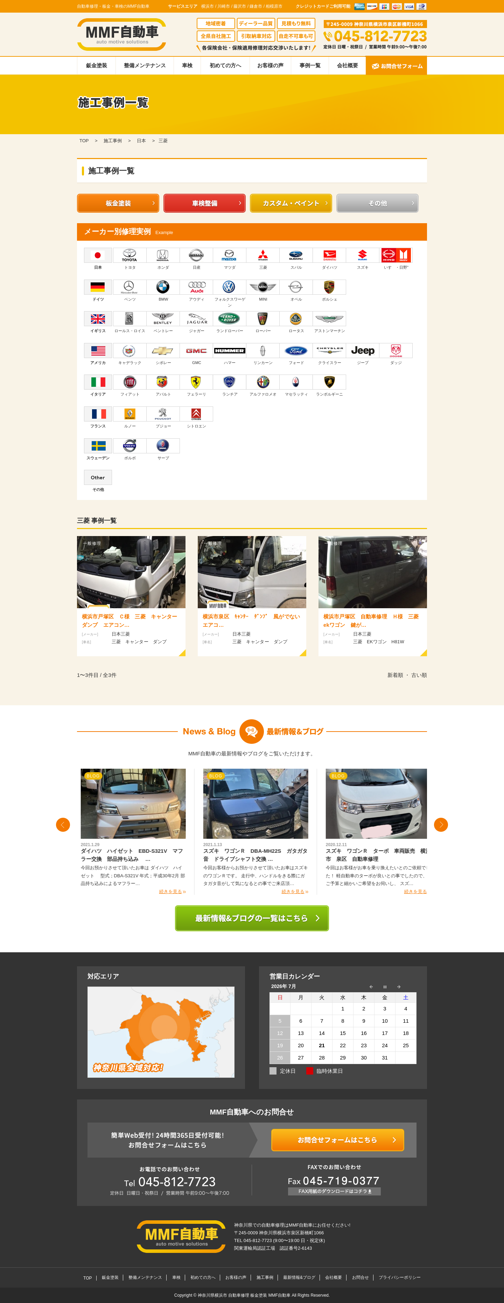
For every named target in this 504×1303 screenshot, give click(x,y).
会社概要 (347, 65)
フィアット (130, 385)
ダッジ (396, 354)
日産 (196, 258)
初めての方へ (225, 65)
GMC (196, 354)
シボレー (163, 354)
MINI (263, 290)
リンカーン (263, 354)
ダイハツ (329, 258)
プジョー (163, 417)
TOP (87, 1278)
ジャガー (196, 322)
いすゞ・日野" (396, 258)
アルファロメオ (263, 385)
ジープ (362, 354)
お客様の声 (270, 65)
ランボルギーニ (329, 385)
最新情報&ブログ (299, 1277)
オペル (296, 290)
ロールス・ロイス (130, 322)
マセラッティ (296, 385)
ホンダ (163, 258)
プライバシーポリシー (400, 1277)
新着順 (395, 675)
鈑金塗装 (96, 65)
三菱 (263, 258)
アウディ (196, 290)
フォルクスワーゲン (229, 294)
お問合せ (360, 1277)
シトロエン (196, 417)
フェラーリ (196, 385)
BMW (163, 290)
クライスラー (329, 354)
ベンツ (130, 290)
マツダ (229, 258)
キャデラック (130, 354)
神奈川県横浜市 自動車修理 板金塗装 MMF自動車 (245, 1295)
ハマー (229, 354)
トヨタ (130, 258)
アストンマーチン (329, 322)
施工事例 (265, 1277)
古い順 (419, 675)
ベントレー (163, 322)
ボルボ (130, 449)
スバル (296, 258)
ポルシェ (329, 290)
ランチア (229, 385)
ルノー (130, 417)
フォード (296, 354)
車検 (187, 65)
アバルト (163, 385)
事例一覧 (310, 65)
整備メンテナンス (145, 65)
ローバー (263, 322)
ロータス (296, 322)
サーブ (163, 449)
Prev (63, 825)
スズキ (362, 258)
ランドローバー (229, 322)
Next (441, 825)
